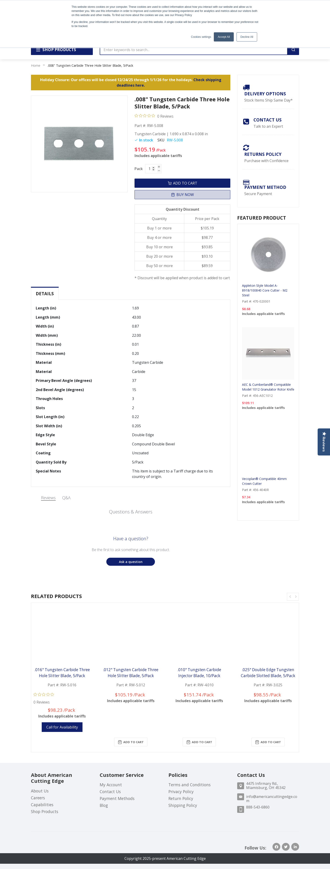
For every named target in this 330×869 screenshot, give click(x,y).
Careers (38, 797)
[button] (130, 562)
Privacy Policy (181, 791)
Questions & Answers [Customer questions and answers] (130, 512)
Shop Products (44, 811)
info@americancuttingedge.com (271, 798)
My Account (111, 784)
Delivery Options (265, 94)
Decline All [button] (246, 37)
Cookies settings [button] (201, 37)
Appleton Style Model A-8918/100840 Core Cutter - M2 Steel (264, 290)
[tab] (45, 293)
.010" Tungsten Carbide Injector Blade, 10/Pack (199, 672)
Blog (104, 805)
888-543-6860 (258, 807)
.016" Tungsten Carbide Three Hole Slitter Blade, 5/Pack (62, 672)
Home (35, 65)
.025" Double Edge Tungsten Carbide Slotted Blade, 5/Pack (268, 672)
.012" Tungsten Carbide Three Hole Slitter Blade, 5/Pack (130, 672)
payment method (265, 187)
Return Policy (180, 798)
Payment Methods (117, 798)
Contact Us (267, 120)
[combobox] (193, 50)
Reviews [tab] (48, 497)
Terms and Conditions (189, 784)
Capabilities (42, 804)
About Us (40, 791)
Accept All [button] (224, 37)
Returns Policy (262, 154)
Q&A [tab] (66, 497)
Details (45, 293)
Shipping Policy (182, 805)
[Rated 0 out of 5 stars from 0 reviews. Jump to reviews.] (154, 116)
